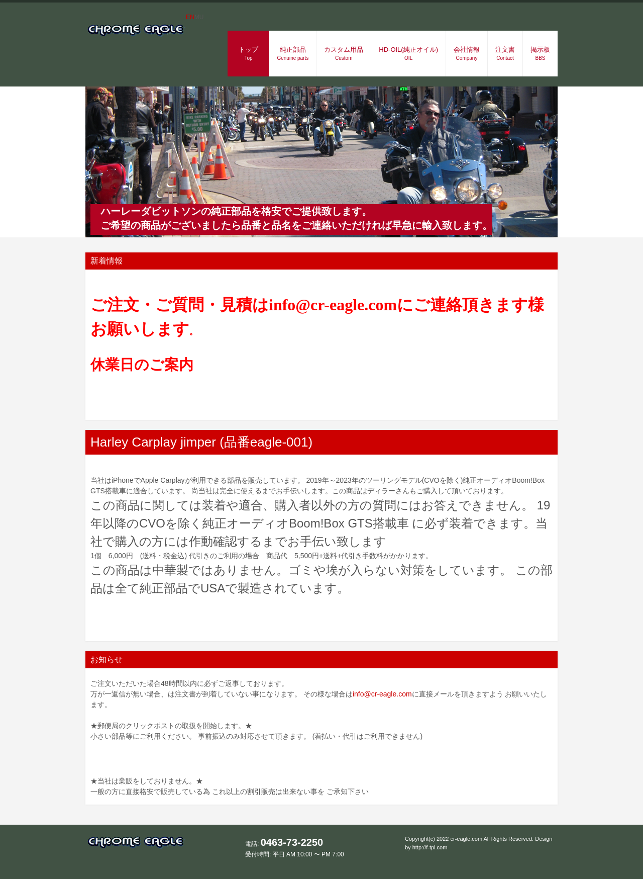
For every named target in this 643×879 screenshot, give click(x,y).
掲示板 (540, 53)
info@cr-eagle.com (382, 694)
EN (190, 17)
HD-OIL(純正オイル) (408, 53)
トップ (252, 53)
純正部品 (292, 53)
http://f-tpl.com (430, 847)
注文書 (505, 53)
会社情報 (467, 53)
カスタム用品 (343, 53)
